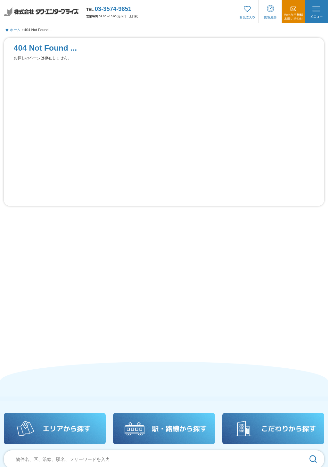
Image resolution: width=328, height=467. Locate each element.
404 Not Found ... (38, 30)
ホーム (12, 30)
